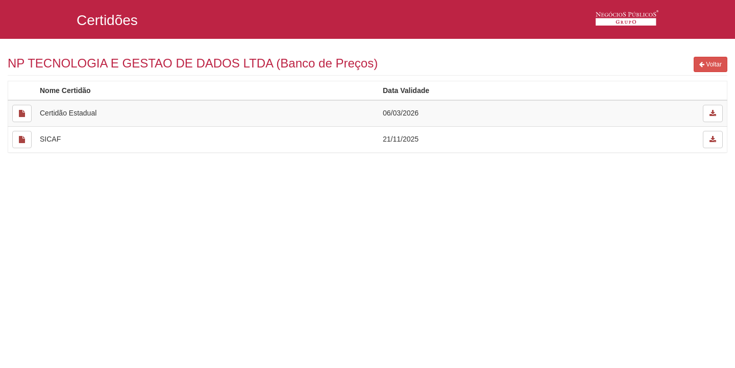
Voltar (710, 64)
